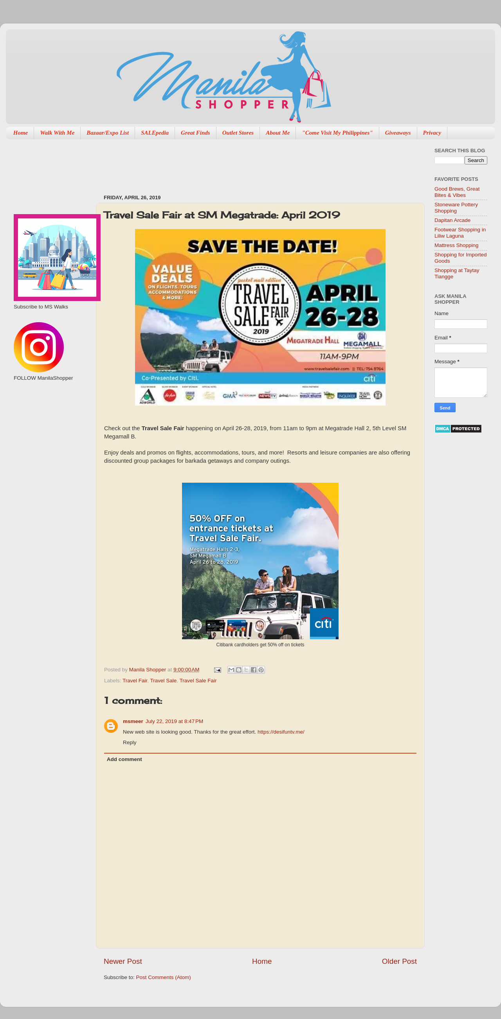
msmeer (133, 721)
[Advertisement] (246, 162)
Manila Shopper (148, 670)
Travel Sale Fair (198, 681)
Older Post (399, 961)
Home (20, 133)
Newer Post (123, 961)
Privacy (432, 133)
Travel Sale (163, 681)
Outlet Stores (238, 133)
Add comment (124, 759)
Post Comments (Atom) (163, 977)
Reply (130, 742)
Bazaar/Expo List (108, 133)
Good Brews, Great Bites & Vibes (457, 192)
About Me (278, 133)
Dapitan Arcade (452, 220)
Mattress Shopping (456, 245)
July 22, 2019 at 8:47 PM (174, 721)
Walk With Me (57, 133)
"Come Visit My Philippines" (337, 133)
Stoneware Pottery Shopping (456, 208)
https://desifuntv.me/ (281, 732)
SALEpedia (155, 133)
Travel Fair (135, 681)
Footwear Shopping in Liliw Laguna (460, 233)
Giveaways (398, 133)
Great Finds (195, 133)
